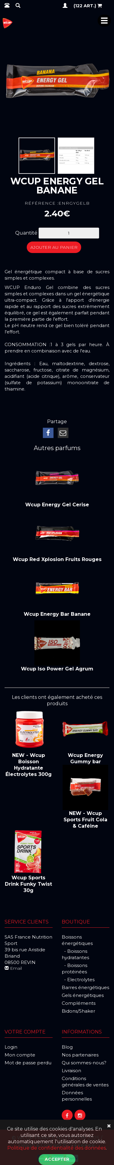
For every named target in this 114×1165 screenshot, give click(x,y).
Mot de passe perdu (28, 1063)
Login (11, 1047)
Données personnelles (77, 1096)
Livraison (71, 1070)
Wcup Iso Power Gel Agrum (57, 669)
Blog (67, 1047)
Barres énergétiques (85, 987)
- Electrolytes (78, 979)
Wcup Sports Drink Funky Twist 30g (28, 884)
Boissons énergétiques (77, 940)
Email (13, 968)
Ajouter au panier (54, 247)
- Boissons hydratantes (75, 954)
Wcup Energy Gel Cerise (57, 505)
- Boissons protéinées (74, 968)
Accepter (57, 1159)
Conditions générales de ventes (85, 1082)
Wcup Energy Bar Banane (57, 614)
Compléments (78, 1003)
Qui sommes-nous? (84, 1063)
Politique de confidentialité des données (56, 1148)
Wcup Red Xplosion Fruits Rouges (57, 559)
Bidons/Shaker (78, 1011)
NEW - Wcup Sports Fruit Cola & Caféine (85, 819)
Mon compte (20, 1055)
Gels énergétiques (83, 995)
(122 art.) (88, 5)
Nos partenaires (80, 1055)
